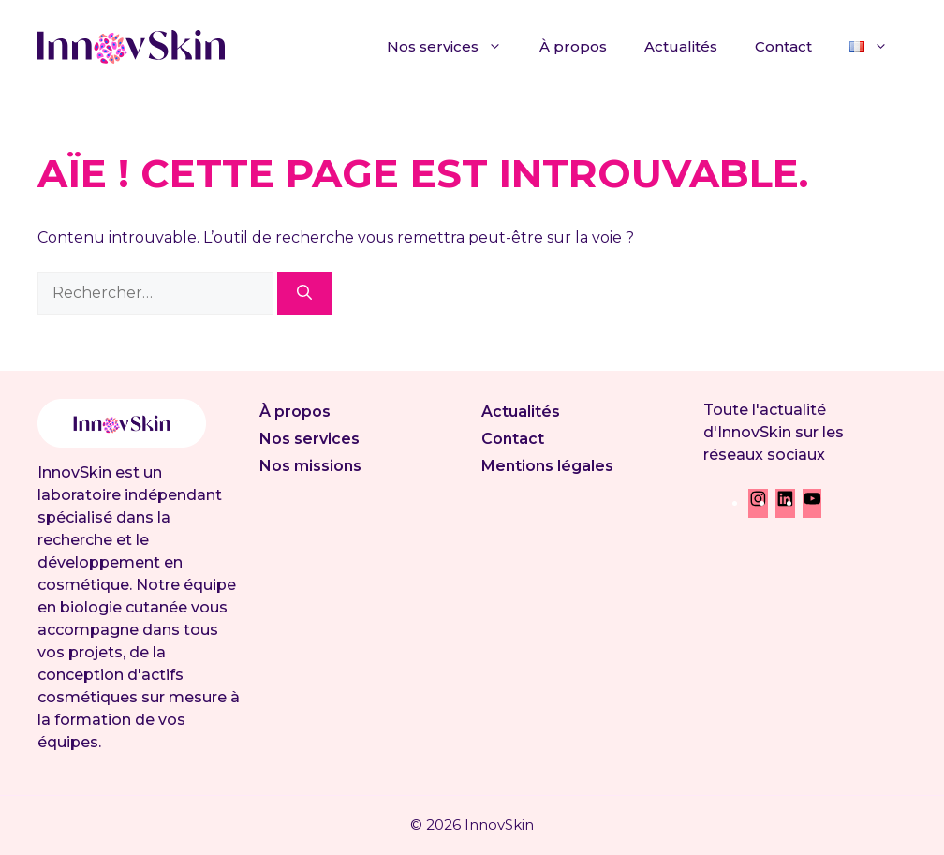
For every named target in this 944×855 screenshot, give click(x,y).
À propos (573, 46)
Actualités (680, 46)
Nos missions (310, 466)
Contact (783, 46)
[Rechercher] (304, 293)
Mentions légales (547, 466)
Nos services (454, 47)
